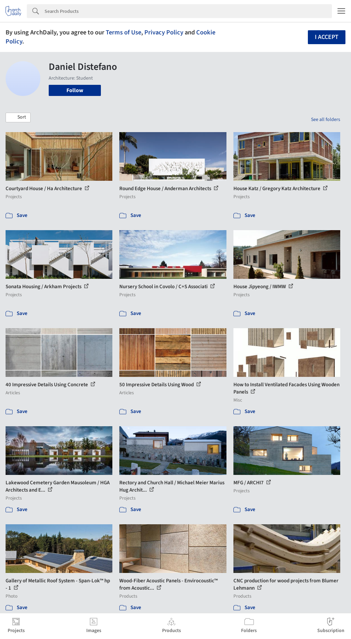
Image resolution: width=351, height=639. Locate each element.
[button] (18, 117)
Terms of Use (123, 32)
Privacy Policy (163, 32)
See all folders (325, 119)
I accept (326, 37)
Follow (74, 90)
